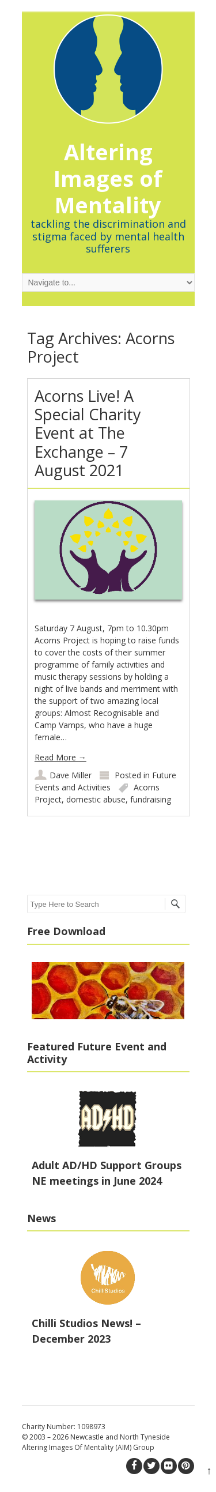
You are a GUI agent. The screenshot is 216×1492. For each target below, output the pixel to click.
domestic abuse (96, 799)
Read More (60, 757)
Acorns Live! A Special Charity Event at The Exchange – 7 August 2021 (88, 433)
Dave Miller (71, 775)
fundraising (150, 799)
